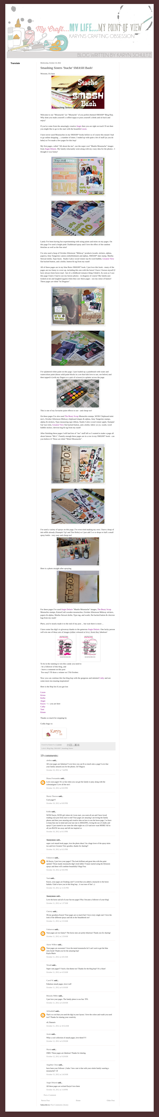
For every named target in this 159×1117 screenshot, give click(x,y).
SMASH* (57, 748)
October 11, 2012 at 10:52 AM (57, 1026)
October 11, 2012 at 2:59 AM (57, 936)
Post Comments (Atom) (59, 1105)
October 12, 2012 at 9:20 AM (57, 1057)
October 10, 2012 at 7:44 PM (57, 770)
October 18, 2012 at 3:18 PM (57, 1090)
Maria (48, 1049)
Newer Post (45, 1101)
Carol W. (49, 980)
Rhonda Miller (52, 996)
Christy (49, 911)
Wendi (49, 965)
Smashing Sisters (67, 748)
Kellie (48, 812)
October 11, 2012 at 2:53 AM (57, 921)
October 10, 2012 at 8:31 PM (57, 849)
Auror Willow (51, 945)
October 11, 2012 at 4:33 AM (57, 972)
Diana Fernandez (53, 778)
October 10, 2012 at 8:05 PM (57, 803)
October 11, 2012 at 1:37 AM (57, 903)
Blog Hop (50, 748)
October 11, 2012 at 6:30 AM (57, 1003)
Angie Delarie (51, 1083)
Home (78, 1101)
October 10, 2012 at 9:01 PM (57, 870)
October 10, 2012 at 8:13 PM (57, 832)
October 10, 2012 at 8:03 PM (57, 788)
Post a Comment (50, 1095)
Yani (48, 878)
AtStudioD (50, 1011)
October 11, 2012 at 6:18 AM (57, 987)
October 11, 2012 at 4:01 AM (57, 957)
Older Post (111, 1101)
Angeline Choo (52, 1065)
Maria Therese (52, 796)
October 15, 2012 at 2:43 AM (57, 1074)
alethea (49, 760)
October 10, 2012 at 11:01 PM (57, 888)
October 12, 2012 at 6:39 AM (57, 1041)
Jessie (48, 1034)
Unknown (50, 858)
